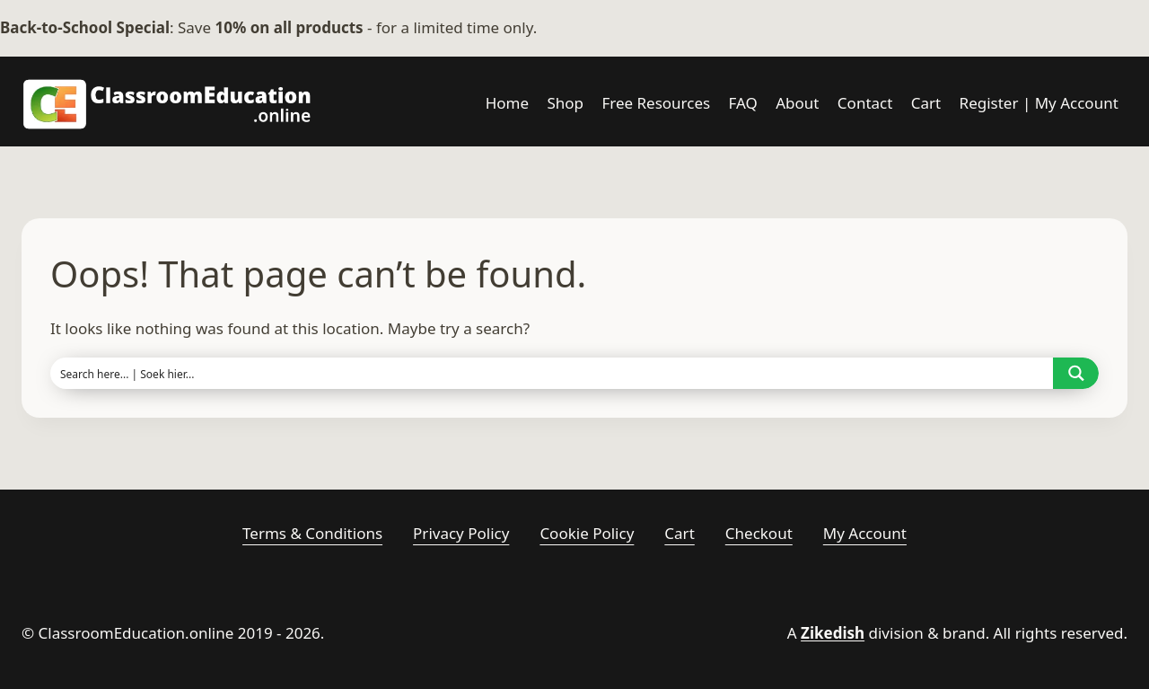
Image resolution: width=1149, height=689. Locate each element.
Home (507, 103)
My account (865, 533)
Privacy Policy (461, 533)
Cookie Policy (586, 533)
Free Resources (655, 103)
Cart (926, 103)
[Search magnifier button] (1076, 373)
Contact (865, 103)
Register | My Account (1039, 103)
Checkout (759, 533)
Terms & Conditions (312, 533)
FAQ (743, 103)
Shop (565, 103)
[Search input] (552, 373)
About (797, 103)
